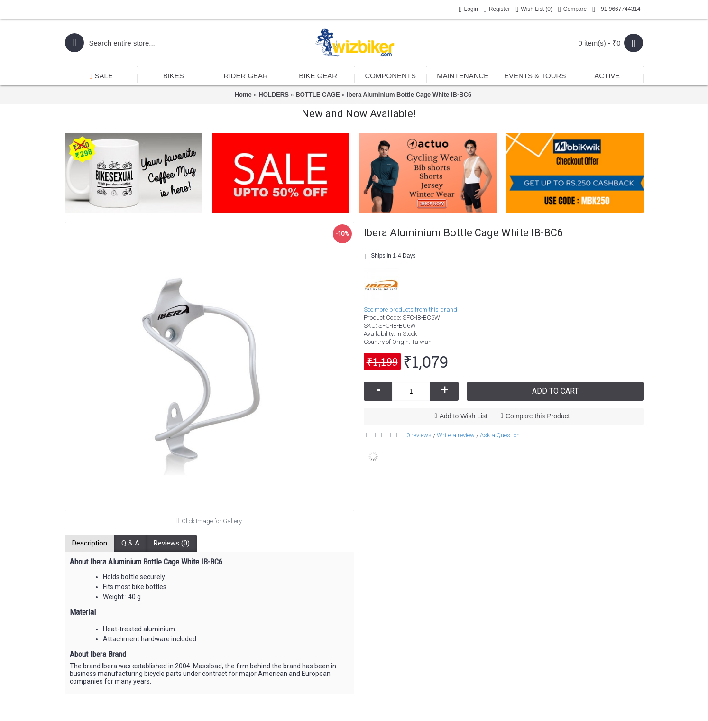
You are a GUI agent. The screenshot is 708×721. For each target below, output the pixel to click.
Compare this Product (538, 416)
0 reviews (419, 435)
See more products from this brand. (411, 309)
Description (89, 543)
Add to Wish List (463, 416)
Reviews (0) (172, 543)
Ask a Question (500, 435)
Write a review (456, 435)
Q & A (130, 543)
